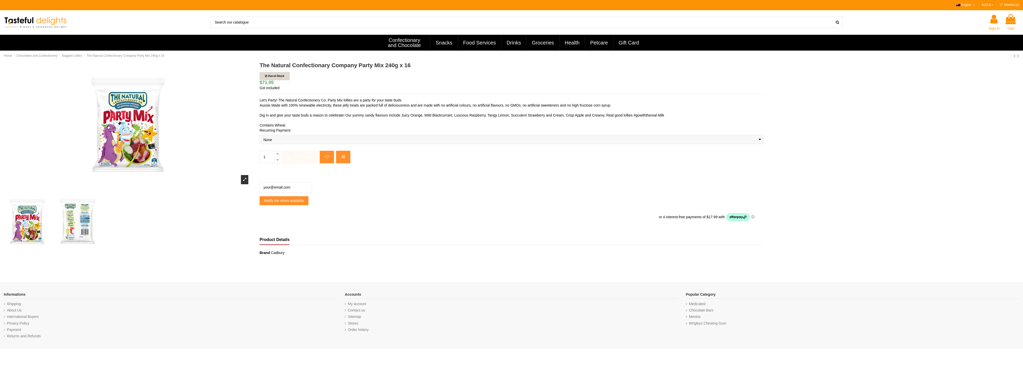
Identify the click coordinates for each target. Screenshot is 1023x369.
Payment (14, 330)
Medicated (697, 304)
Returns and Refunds (24, 336)
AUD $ (988, 5)
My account (357, 304)
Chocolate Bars (701, 310)
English (966, 5)
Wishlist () (1009, 5)
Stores (353, 323)
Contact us (356, 310)
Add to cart (299, 157)
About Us (14, 310)
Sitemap (354, 317)
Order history (358, 330)
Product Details (275, 239)
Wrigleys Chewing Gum (707, 323)
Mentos (695, 317)
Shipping (14, 304)
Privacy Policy (18, 323)
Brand (265, 253)
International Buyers (23, 317)
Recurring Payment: (275, 130)
